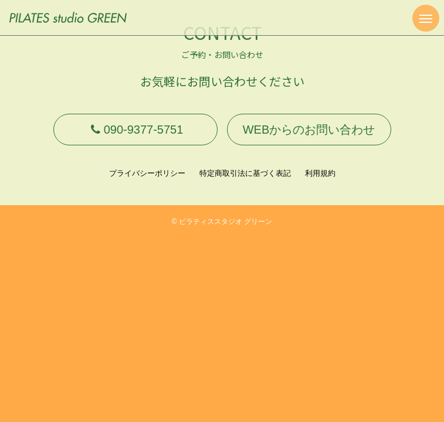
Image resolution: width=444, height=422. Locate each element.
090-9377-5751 (135, 129)
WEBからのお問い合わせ (309, 129)
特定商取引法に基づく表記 (245, 173)
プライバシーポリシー (147, 173)
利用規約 (320, 173)
